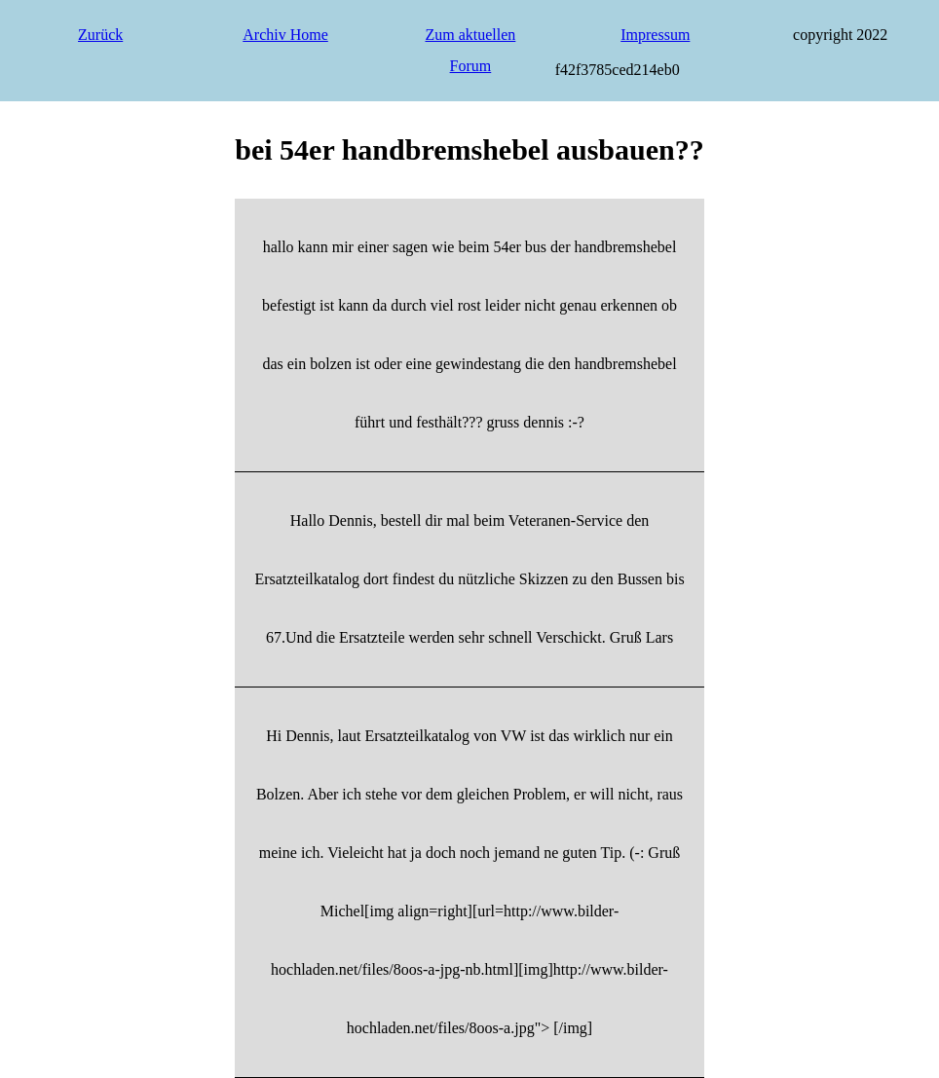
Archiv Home (285, 34)
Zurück (100, 34)
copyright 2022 (840, 34)
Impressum (655, 34)
